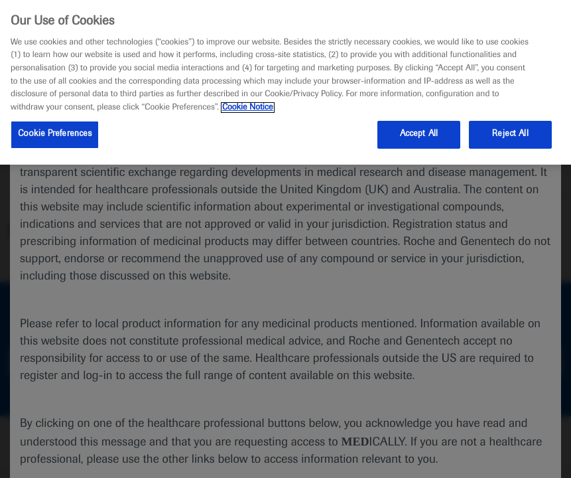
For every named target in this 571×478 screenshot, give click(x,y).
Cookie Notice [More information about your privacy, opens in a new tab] (247, 108)
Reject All (510, 134)
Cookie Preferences (55, 134)
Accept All (419, 134)
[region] (285, 82)
